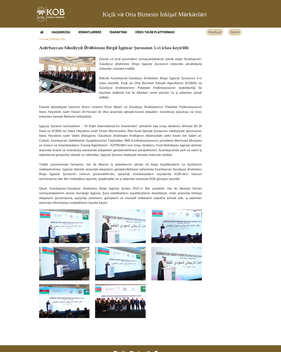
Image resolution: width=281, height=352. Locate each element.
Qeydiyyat (205, 32)
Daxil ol (232, 32)
